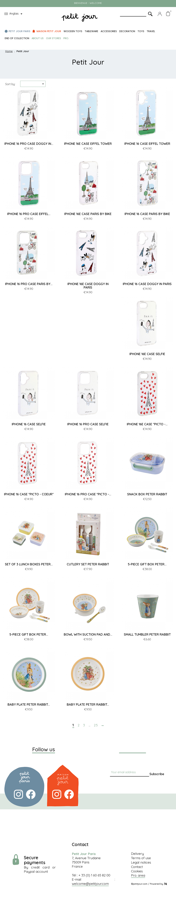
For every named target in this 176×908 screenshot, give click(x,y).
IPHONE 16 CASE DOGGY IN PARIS (147, 284)
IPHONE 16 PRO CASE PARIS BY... (29, 284)
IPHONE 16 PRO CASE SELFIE (88, 424)
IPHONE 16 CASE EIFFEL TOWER (147, 144)
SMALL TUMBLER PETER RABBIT (147, 634)
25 (96, 725)
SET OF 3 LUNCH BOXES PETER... (29, 564)
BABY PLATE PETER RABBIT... (29, 704)
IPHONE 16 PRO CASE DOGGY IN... (28, 144)
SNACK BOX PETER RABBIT (147, 494)
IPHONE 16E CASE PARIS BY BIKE (88, 214)
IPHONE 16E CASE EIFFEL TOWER (88, 144)
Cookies (137, 871)
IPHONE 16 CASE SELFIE (29, 424)
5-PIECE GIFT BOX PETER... (147, 564)
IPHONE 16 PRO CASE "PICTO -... (88, 494)
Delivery (137, 853)
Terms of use (141, 858)
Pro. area (138, 875)
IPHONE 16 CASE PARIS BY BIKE (147, 214)
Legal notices (141, 862)
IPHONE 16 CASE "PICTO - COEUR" (29, 494)
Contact (137, 867)
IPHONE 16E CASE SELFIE (147, 354)
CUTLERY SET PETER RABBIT (88, 564)
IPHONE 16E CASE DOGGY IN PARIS (88, 285)
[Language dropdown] (14, 14)
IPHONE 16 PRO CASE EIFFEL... (28, 214)
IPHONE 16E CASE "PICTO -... (147, 424)
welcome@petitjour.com (90, 883)
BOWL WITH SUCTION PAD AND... (88, 634)
